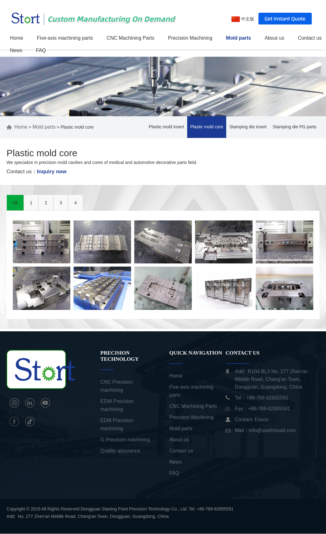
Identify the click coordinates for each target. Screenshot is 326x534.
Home (16, 38)
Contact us (309, 38)
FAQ (41, 50)
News (16, 50)
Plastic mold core (206, 126)
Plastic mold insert (166, 126)
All (15, 202)
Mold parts (238, 38)
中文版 (242, 18)
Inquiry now (51, 171)
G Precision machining (125, 439)
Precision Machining (190, 38)
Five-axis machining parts (65, 38)
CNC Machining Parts (130, 38)
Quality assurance (120, 450)
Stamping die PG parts (294, 126)
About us (274, 38)
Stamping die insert (248, 126)
